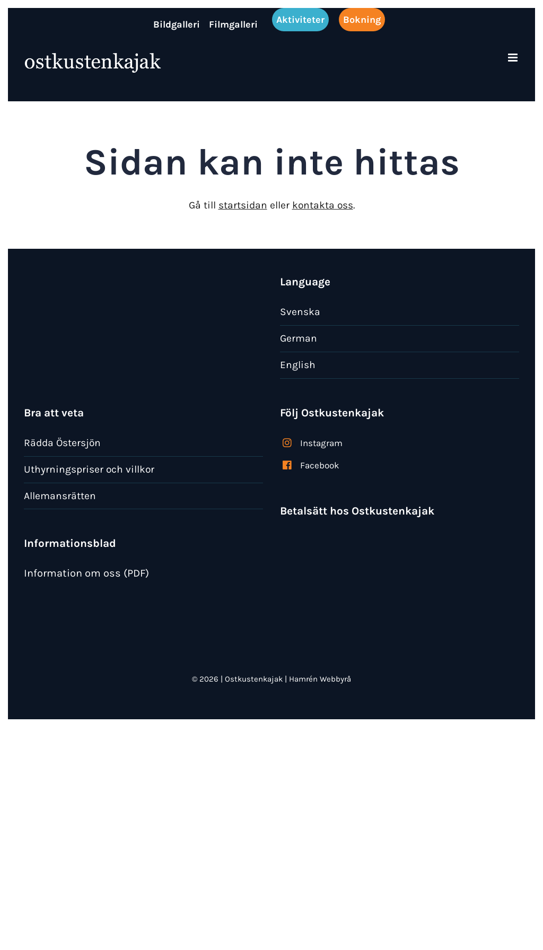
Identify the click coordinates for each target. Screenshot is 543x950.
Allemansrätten (60, 496)
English (298, 365)
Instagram (321, 443)
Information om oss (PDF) (86, 573)
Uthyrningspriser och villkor (89, 469)
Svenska (300, 312)
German (298, 338)
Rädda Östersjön (62, 443)
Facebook (319, 465)
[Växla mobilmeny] (513, 57)
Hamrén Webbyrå (320, 679)
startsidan (242, 205)
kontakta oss (322, 205)
